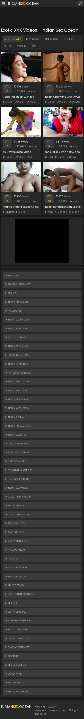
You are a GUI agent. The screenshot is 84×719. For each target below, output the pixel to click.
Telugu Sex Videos (17, 479)
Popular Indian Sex (17, 452)
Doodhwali (13, 673)
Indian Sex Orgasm (17, 319)
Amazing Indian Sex (18, 284)
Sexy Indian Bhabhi (17, 541)
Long (34, 46)
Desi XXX (11, 293)
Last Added (51, 39)
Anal (49, 211)
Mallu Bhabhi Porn (17, 443)
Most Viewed (12, 39)
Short (8, 46)
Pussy (31, 102)
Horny (71, 157)
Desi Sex (11, 603)
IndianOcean (23, 3)
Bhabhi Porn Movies (18, 620)
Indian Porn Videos (18, 328)
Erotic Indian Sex (16, 691)
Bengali (61, 211)
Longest (68, 39)
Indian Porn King (16, 302)
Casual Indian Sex (17, 638)
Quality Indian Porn (18, 496)
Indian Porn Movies (18, 426)
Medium (21, 46)
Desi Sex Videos (15, 665)
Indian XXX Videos (17, 408)
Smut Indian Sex (15, 337)
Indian (19, 102)
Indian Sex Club (15, 576)
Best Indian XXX (15, 611)
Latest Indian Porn (17, 355)
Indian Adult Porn (17, 381)
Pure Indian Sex (15, 461)
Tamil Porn (13, 310)
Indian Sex (12, 275)
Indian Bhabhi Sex (16, 364)
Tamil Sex (11, 558)
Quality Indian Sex (17, 514)
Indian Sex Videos (17, 488)
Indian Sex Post (15, 434)
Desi (49, 157)
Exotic (7, 102)
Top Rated (32, 39)
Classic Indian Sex (17, 647)
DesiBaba (11, 656)
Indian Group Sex (16, 346)
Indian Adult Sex (16, 390)
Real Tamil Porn (15, 523)
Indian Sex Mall (15, 417)
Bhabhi (8, 211)
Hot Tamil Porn (15, 505)
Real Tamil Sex (14, 532)
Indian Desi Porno (17, 399)
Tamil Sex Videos (16, 567)
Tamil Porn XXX (15, 550)
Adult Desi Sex (14, 585)
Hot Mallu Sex (14, 682)
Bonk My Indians (16, 629)
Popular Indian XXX (18, 372)
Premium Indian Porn (19, 470)
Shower (74, 102)
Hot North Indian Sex (19, 594)
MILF (30, 157)
